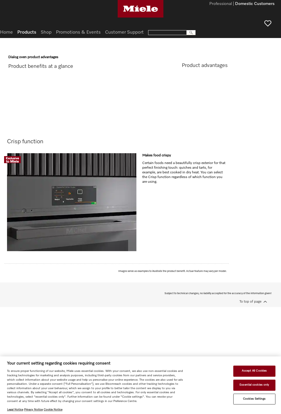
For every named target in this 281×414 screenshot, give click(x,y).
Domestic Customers (255, 4)
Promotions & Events (78, 32)
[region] (140, 385)
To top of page (250, 301)
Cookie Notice (53, 409)
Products (26, 32)
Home (6, 32)
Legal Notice (15, 409)
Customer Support (124, 32)
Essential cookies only (254, 384)
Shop (46, 32)
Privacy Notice (33, 409)
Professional (220, 4)
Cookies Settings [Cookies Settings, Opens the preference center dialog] (254, 398)
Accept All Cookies (254, 371)
